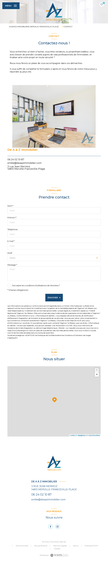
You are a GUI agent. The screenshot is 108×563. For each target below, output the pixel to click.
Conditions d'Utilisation (74, 335)
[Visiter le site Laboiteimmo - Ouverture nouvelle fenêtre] (59, 555)
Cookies (57, 549)
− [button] (97, 374)
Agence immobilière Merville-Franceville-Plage (34, 26)
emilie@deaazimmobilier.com (24, 163)
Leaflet (72, 435)
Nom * (10, 206)
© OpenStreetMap (93, 435)
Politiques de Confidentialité (49, 335)
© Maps (81, 435)
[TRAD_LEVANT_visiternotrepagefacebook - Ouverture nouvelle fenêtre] (50, 526)
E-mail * (10, 241)
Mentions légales (60, 546)
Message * (12, 265)
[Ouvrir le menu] (11, 5)
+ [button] (97, 370)
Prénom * (11, 218)
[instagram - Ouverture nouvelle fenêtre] (57, 526)
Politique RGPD (91, 546)
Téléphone (12, 229)
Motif (9, 253)
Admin (76, 546)
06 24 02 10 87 (15, 159)
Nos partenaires (40, 546)
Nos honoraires (22, 546)
